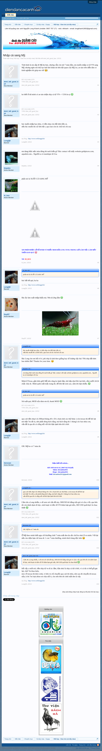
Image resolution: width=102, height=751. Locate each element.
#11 (98, 517)
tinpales (7, 168)
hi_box (7, 195)
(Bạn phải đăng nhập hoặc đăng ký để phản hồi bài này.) (80, 592)
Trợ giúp (75, 745)
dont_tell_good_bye (49, 58)
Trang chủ (82, 745)
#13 (98, 584)
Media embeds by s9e (48, 748)
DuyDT (7, 314)
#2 (98, 114)
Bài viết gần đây (9, 18)
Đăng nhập (92, 2)
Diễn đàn (10, 15)
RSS (98, 745)
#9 (98, 437)
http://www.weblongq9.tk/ (36, 139)
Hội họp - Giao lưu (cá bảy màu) (24, 58)
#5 (98, 262)
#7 (98, 338)
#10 (98, 480)
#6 (98, 288)
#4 (98, 166)
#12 (98, 548)
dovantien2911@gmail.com (62, 474)
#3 (98, 142)
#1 (98, 85)
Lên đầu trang (91, 745)
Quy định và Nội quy (82, 748)
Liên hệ (68, 745)
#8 (98, 411)
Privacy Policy (95, 748)
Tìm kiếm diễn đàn (23, 18)
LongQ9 (7, 141)
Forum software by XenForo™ (21, 748)
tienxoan (7, 463)
